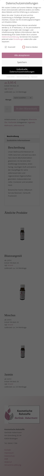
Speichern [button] (22, 62)
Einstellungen (18, 39)
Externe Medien (30, 47)
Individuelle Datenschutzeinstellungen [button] (22, 70)
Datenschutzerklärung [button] (23, 77)
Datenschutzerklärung (10, 37)
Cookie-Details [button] (10, 77)
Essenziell (10, 47)
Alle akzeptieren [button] (22, 55)
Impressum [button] (34, 77)
